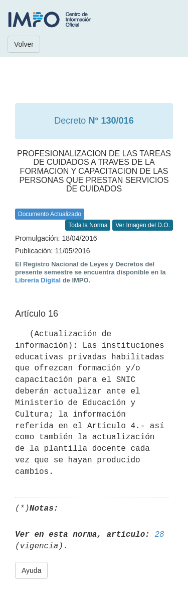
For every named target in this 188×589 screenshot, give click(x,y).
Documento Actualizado (49, 214)
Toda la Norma (87, 225)
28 (159, 534)
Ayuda (31, 570)
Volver (24, 44)
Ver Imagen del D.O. (142, 225)
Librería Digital (38, 280)
